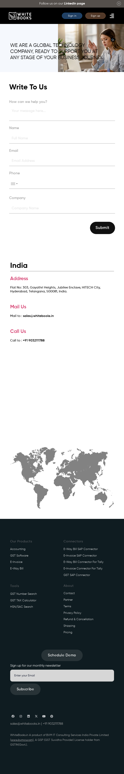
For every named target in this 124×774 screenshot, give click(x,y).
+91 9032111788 (34, 340)
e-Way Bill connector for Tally (83, 562)
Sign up (95, 16)
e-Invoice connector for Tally (83, 568)
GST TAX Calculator (23, 600)
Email (13, 151)
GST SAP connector (77, 575)
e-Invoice (16, 562)
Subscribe (25, 689)
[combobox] (14, 184)
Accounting (17, 549)
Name (14, 128)
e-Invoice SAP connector (80, 555)
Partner (68, 599)
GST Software (19, 555)
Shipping (69, 625)
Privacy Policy (72, 613)
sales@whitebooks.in (38, 316)
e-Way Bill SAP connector (81, 549)
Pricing (68, 632)
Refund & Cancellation (78, 619)
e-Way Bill (16, 568)
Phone (14, 173)
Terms (67, 606)
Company (17, 198)
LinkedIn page (74, 3)
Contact (69, 593)
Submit (102, 228)
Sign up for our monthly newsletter (35, 665)
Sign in (72, 16)
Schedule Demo (62, 655)
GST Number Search (23, 594)
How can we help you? (28, 102)
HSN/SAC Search (21, 606)
